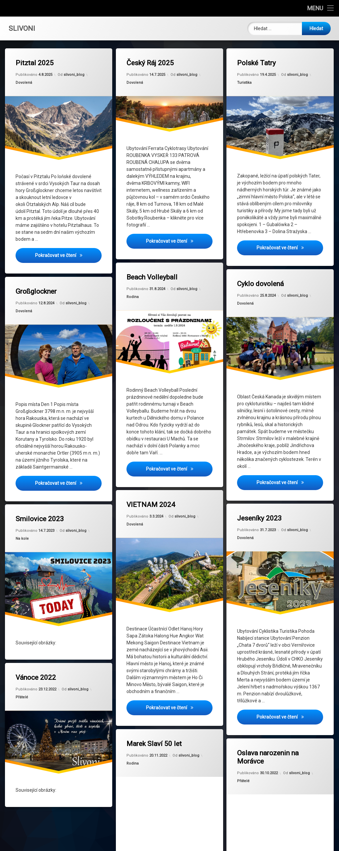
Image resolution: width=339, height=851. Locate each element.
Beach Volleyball (152, 277)
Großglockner (37, 277)
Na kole (24, 529)
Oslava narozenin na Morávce (265, 747)
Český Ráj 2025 (150, 63)
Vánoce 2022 (37, 669)
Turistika (245, 83)
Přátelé (24, 688)
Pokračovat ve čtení (68, 255)
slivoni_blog (74, 74)
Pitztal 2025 (35, 63)
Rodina (133, 297)
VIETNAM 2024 (150, 492)
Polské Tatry (257, 63)
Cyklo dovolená (260, 270)
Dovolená (24, 83)
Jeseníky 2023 (259, 505)
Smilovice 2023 (40, 511)
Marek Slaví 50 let (152, 733)
